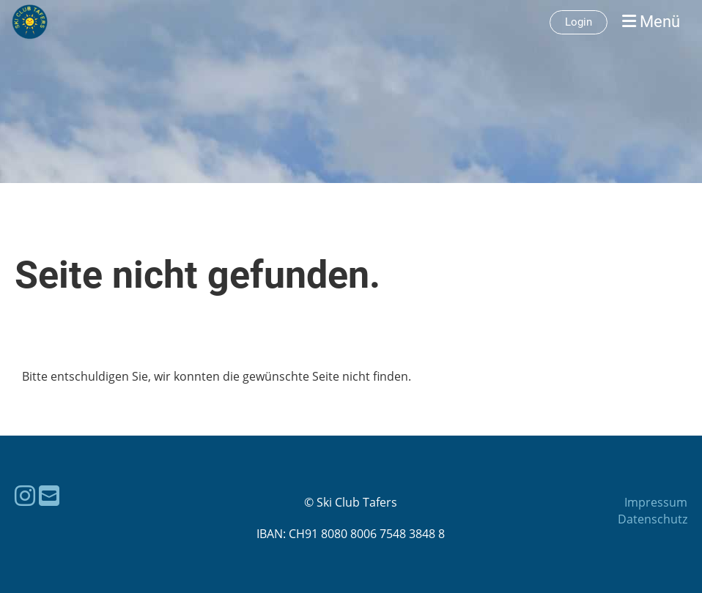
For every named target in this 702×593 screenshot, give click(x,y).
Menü (651, 21)
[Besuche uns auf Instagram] (25, 495)
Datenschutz (652, 519)
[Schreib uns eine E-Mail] (49, 495)
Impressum (655, 502)
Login (578, 22)
